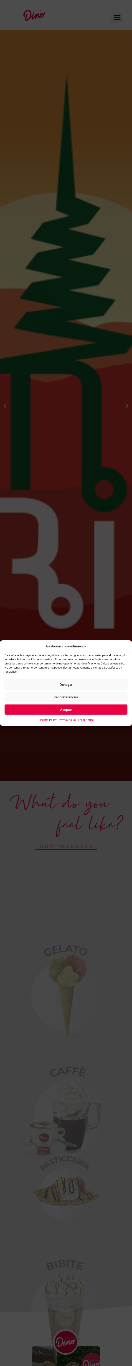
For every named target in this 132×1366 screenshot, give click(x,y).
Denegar (66, 684)
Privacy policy (67, 720)
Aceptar (66, 709)
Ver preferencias (66, 697)
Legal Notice (86, 720)
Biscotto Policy (47, 720)
